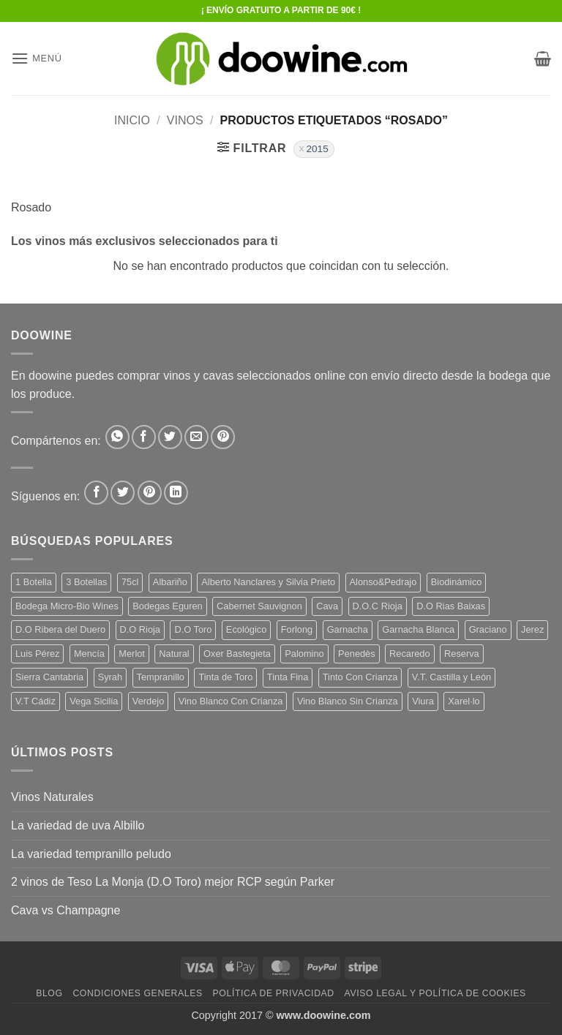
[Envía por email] (196, 437)
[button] (36, 58)
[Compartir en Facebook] (144, 437)
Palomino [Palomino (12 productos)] (304, 653)
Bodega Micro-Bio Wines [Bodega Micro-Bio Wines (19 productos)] (67, 606)
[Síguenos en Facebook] (96, 493)
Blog (49, 993)
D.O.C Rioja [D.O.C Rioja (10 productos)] (377, 606)
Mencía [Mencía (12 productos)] (89, 653)
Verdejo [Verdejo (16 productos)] (148, 701)
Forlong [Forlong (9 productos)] (296, 629)
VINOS (185, 120)
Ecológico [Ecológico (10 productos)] (246, 629)
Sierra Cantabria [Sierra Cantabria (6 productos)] (49, 676)
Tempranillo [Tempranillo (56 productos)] (160, 676)
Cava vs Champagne (65, 910)
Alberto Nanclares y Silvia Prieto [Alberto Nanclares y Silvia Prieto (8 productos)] (268, 581)
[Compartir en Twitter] (170, 437)
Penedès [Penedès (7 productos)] (356, 653)
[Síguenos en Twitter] (122, 493)
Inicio (132, 120)
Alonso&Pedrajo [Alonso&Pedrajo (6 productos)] (383, 581)
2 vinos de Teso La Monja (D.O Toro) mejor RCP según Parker (172, 882)
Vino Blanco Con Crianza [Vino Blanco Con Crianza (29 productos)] (231, 701)
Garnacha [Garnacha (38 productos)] (347, 629)
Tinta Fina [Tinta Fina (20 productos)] (287, 676)
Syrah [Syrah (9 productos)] (110, 676)
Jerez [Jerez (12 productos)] (532, 629)
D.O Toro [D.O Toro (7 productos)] (192, 629)
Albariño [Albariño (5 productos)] (170, 581)
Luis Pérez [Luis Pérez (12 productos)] (37, 653)
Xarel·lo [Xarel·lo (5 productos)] (463, 701)
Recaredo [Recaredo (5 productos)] (409, 653)
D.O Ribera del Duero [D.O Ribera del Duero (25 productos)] (60, 629)
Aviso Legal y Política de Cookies (435, 993)
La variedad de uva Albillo (77, 825)
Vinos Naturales (52, 797)
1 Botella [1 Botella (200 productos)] (33, 581)
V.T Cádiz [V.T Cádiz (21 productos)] (35, 701)
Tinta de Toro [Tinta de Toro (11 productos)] (225, 676)
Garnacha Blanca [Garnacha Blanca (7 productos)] (418, 629)
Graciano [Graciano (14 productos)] (488, 629)
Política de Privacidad (273, 993)
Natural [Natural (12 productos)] (174, 653)
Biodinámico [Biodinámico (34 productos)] (456, 581)
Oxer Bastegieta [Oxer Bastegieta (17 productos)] (237, 653)
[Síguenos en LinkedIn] (176, 493)
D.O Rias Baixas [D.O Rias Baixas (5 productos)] (450, 606)
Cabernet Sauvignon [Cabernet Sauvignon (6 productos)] (259, 606)
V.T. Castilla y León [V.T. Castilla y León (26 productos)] (451, 676)
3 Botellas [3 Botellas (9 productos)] (86, 581)
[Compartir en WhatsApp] (117, 437)
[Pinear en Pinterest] (223, 437)
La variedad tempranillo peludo (91, 854)
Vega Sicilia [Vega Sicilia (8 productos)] (94, 701)
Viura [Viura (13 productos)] (423, 701)
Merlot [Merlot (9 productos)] (132, 653)
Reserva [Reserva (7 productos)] (461, 653)
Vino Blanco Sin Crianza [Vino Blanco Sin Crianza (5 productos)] (347, 701)
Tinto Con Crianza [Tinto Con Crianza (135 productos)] (360, 676)
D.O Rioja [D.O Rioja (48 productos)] (140, 629)
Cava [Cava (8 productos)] (327, 606)
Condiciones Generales (137, 993)
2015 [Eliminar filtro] (317, 148)
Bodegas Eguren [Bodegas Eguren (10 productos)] (167, 606)
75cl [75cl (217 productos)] (129, 581)
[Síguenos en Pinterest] (150, 493)
